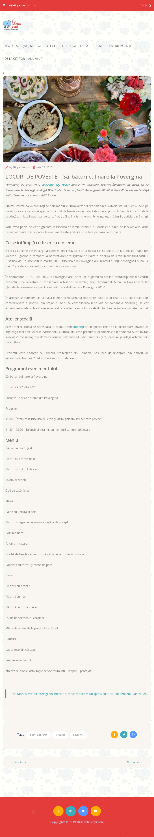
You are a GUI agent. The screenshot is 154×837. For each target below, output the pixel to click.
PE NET (100, 46)
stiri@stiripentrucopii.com (19, 5)
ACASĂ (9, 46)
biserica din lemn (38, 734)
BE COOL (52, 46)
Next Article (134, 762)
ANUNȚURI (35, 59)
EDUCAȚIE (85, 46)
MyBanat (60, 734)
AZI (18, 46)
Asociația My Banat (55, 185)
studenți (78, 327)
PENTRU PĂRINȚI (119, 46)
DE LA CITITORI (15, 59)
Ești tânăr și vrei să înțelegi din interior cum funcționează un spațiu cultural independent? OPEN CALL (80, 694)
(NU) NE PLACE (33, 46)
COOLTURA (68, 46)
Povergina (78, 734)
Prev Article (19, 762)
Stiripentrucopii (21, 167)
